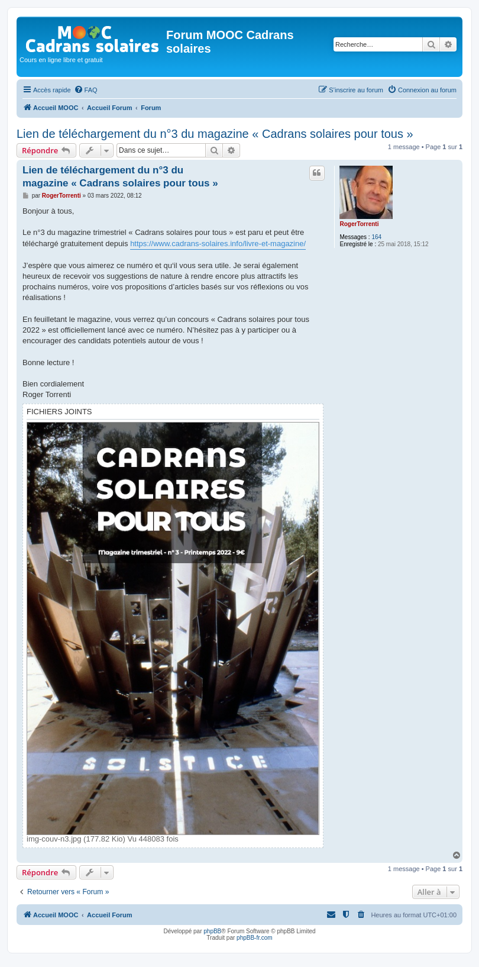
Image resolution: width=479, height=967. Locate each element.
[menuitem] (86, 90)
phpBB (212, 931)
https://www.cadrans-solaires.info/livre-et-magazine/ (218, 243)
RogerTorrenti (358, 224)
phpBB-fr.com (255, 937)
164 (376, 237)
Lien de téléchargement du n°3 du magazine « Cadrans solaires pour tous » (215, 133)
